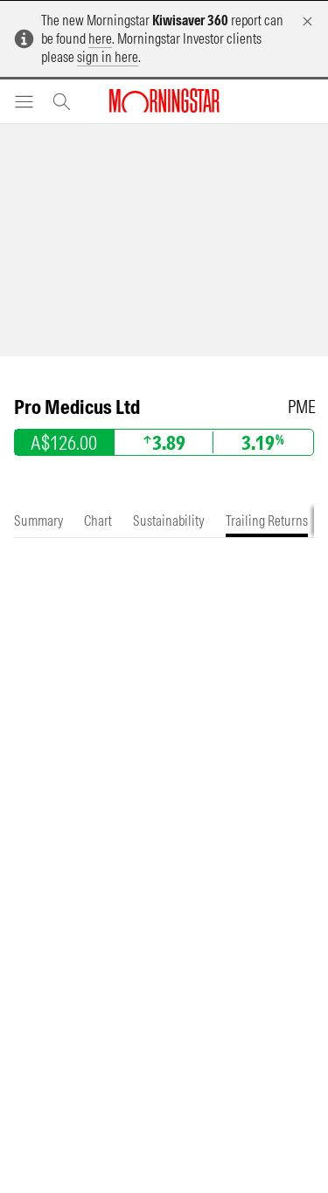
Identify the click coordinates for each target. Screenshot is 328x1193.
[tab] (38, 521)
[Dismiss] (307, 21)
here (100, 38)
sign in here (107, 57)
